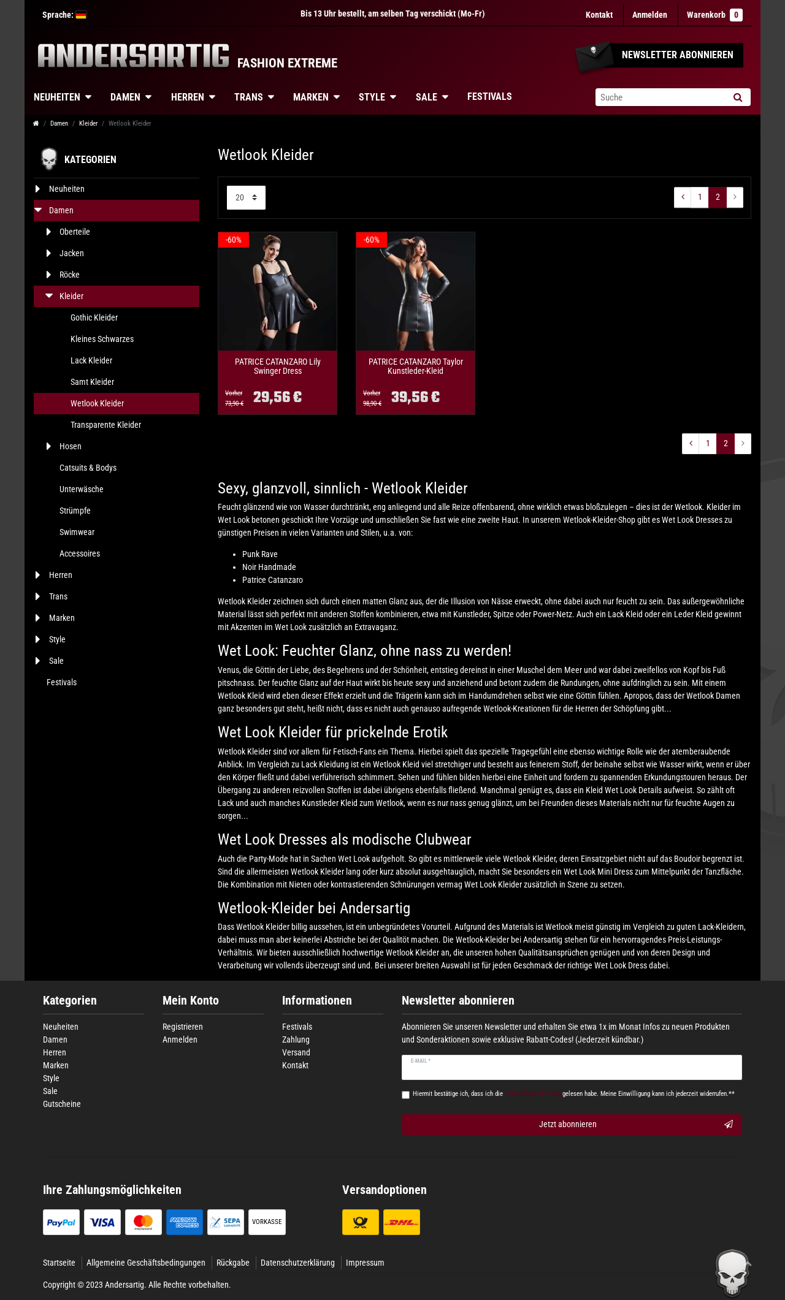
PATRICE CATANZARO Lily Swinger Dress (278, 366)
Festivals (489, 96)
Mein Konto (191, 1001)
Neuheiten (57, 97)
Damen (125, 97)
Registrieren (183, 1027)
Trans (248, 97)
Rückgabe (233, 1263)
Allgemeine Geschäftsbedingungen (145, 1263)
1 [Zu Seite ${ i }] (700, 197)
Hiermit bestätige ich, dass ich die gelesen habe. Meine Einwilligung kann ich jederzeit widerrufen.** (574, 1094)
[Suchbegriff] (659, 97)
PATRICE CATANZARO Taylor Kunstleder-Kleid (416, 366)
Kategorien (70, 1001)
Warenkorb (715, 15)
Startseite (59, 1263)
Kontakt (599, 15)
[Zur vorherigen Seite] (682, 197)
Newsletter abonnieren (458, 1001)
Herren (187, 97)
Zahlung (296, 1039)
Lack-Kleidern (721, 927)
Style (372, 97)
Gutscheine (62, 1104)
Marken (311, 97)
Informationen (317, 1001)
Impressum (365, 1263)
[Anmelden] (650, 15)
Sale (426, 97)
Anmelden (180, 1039)
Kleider (88, 123)
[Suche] (737, 97)
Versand (296, 1052)
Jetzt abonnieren (636, 1124)
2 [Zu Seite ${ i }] (718, 197)
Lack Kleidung (325, 764)
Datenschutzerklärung (298, 1263)
